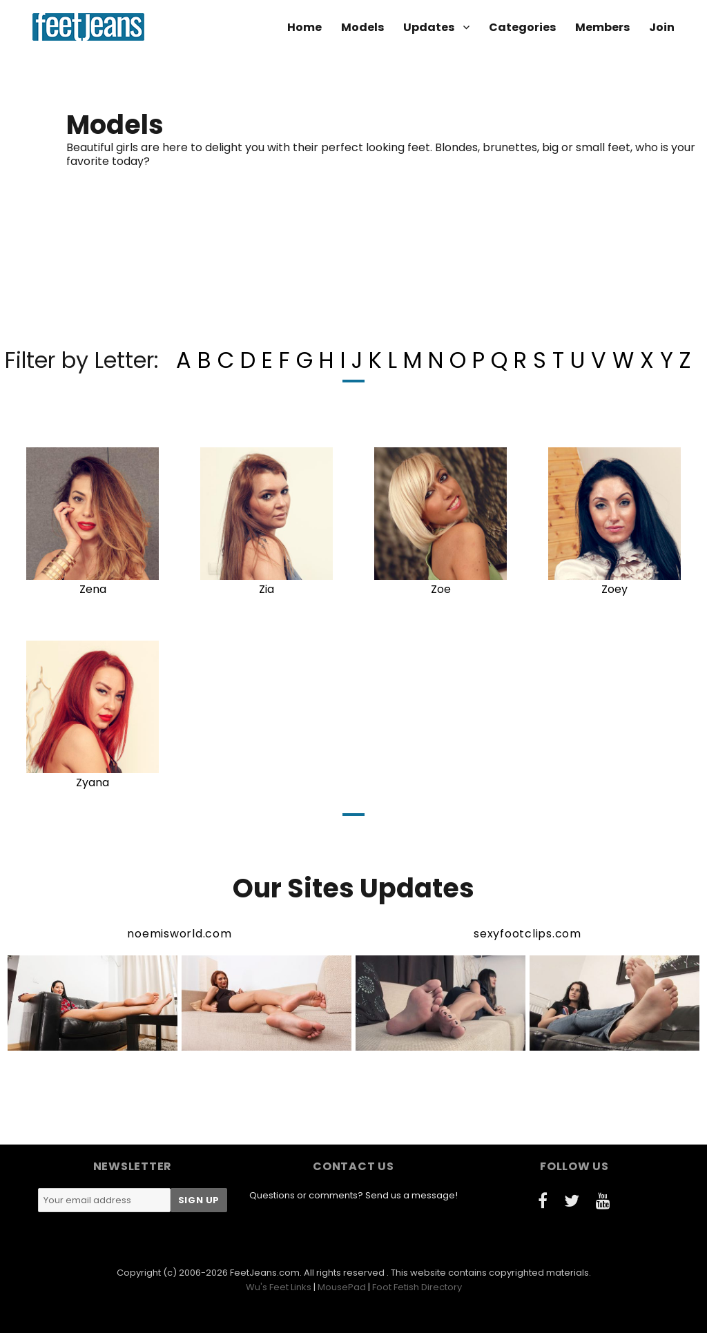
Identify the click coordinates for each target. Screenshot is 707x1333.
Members (602, 27)
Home (304, 27)
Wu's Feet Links (278, 1287)
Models (362, 27)
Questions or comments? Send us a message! (353, 1195)
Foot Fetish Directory (417, 1287)
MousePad (342, 1287)
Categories (522, 27)
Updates (428, 27)
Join (662, 27)
